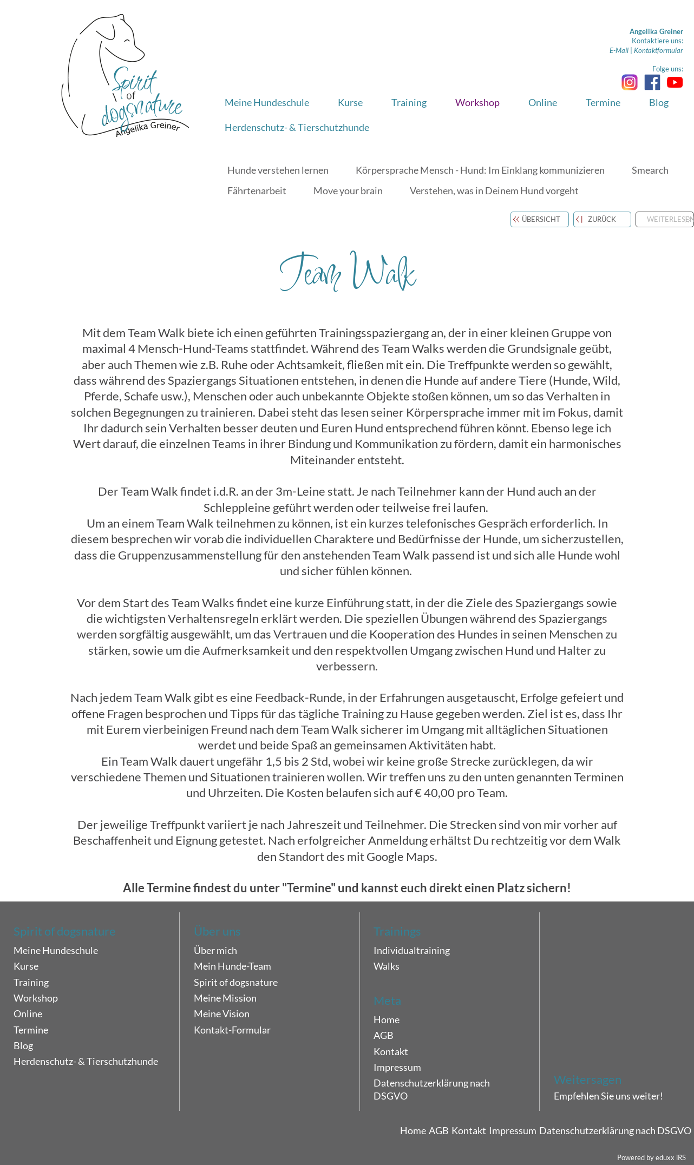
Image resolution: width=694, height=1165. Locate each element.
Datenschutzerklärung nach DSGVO (432, 1089)
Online (28, 1013)
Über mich (215, 950)
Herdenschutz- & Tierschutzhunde (86, 1061)
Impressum (397, 1067)
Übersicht (541, 219)
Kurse (26, 966)
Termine (31, 1030)
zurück (602, 219)
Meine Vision (222, 1013)
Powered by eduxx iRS (651, 1157)
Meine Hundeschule (56, 950)
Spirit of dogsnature (236, 982)
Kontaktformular (658, 50)
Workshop (36, 998)
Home (387, 1019)
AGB (384, 1035)
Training (31, 982)
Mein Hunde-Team (232, 966)
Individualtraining (412, 950)
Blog (23, 1045)
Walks (387, 966)
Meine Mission (225, 998)
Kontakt (391, 1051)
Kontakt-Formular (232, 1030)
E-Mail (619, 50)
